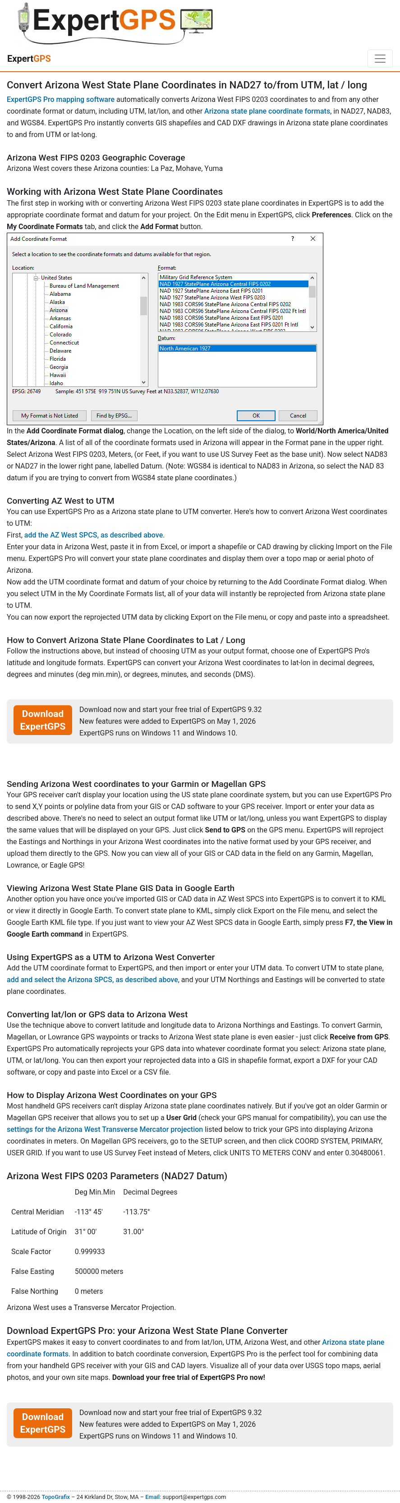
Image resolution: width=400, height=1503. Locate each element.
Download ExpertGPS (43, 720)
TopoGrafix (55, 1497)
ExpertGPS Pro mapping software (61, 99)
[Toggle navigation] (380, 59)
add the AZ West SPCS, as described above (93, 535)
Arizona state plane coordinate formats (267, 111)
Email (152, 1497)
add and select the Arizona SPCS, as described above (92, 979)
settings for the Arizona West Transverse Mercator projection (105, 1129)
